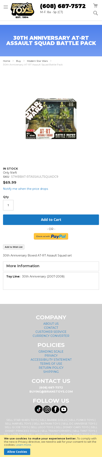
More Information (23, 266)
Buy (18, 60)
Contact (51, 328)
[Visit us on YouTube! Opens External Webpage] (63, 409)
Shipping (51, 372)
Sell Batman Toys (46, 423)
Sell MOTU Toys (40, 434)
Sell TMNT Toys (84, 430)
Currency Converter (51, 336)
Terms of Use (51, 364)
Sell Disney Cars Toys (72, 427)
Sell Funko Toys (81, 419)
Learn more (23, 444)
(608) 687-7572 (63, 6)
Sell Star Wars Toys (22, 419)
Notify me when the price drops (25, 189)
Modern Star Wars (37, 60)
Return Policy (51, 368)
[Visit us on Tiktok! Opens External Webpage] (39, 409)
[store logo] (22, 10)
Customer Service (51, 332)
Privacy (51, 355)
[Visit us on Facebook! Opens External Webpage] (55, 409)
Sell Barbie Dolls (53, 419)
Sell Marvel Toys (18, 423)
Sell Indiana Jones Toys (72, 434)
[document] (51, 446)
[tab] (51, 266)
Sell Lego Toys (42, 427)
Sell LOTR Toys (15, 434)
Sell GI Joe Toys (17, 427)
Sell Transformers (56, 430)
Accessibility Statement (51, 359)
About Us (51, 324)
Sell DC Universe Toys (79, 423)
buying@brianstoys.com (51, 391)
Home (6, 60)
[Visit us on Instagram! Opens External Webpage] (47, 409)
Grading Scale (51, 351)
